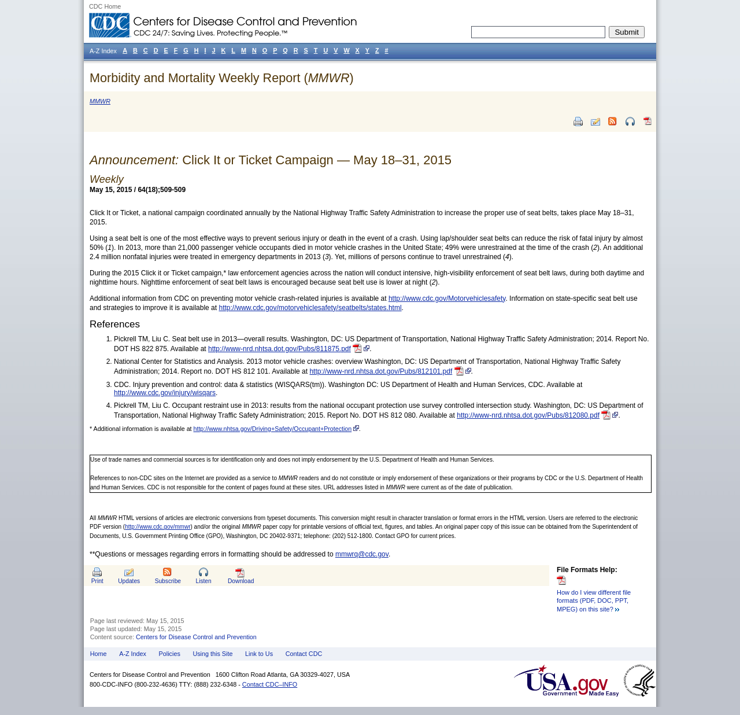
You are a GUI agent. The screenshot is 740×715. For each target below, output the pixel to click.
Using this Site (212, 653)
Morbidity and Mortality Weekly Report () (222, 78)
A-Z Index (132, 653)
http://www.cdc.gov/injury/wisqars (165, 393)
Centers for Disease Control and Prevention (196, 636)
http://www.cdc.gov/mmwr (157, 527)
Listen (203, 581)
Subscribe (168, 581)
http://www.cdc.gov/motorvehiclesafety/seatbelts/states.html (310, 308)
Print (97, 581)
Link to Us (259, 653)
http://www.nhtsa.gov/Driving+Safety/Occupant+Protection (273, 428)
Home (98, 653)
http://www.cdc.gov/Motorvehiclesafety (447, 298)
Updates (129, 581)
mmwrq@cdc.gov (361, 554)
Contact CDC (304, 653)
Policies (169, 653)
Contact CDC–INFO (269, 684)
